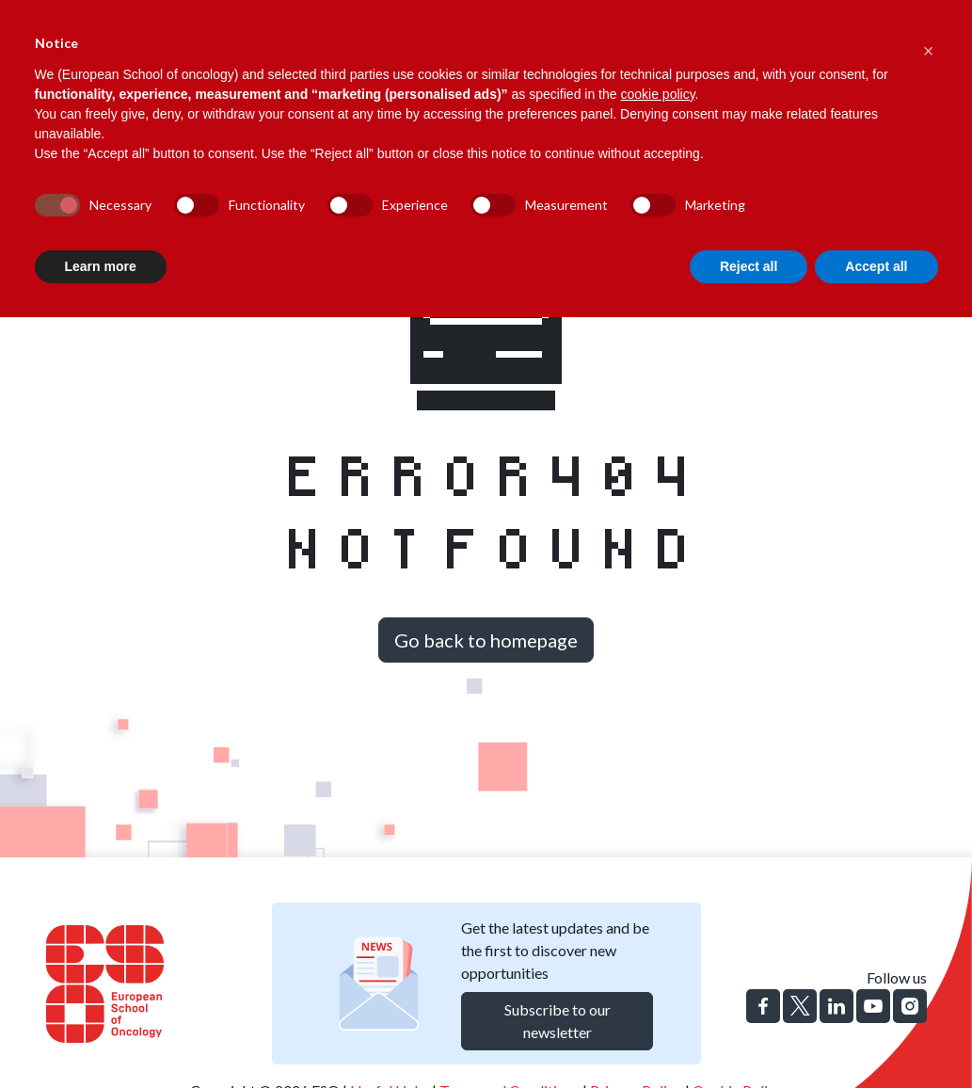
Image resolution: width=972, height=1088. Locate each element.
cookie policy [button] (657, 94)
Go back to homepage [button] (486, 640)
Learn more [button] (100, 266)
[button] (929, 45)
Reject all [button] (748, 266)
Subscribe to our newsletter (557, 1020)
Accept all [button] (876, 266)
